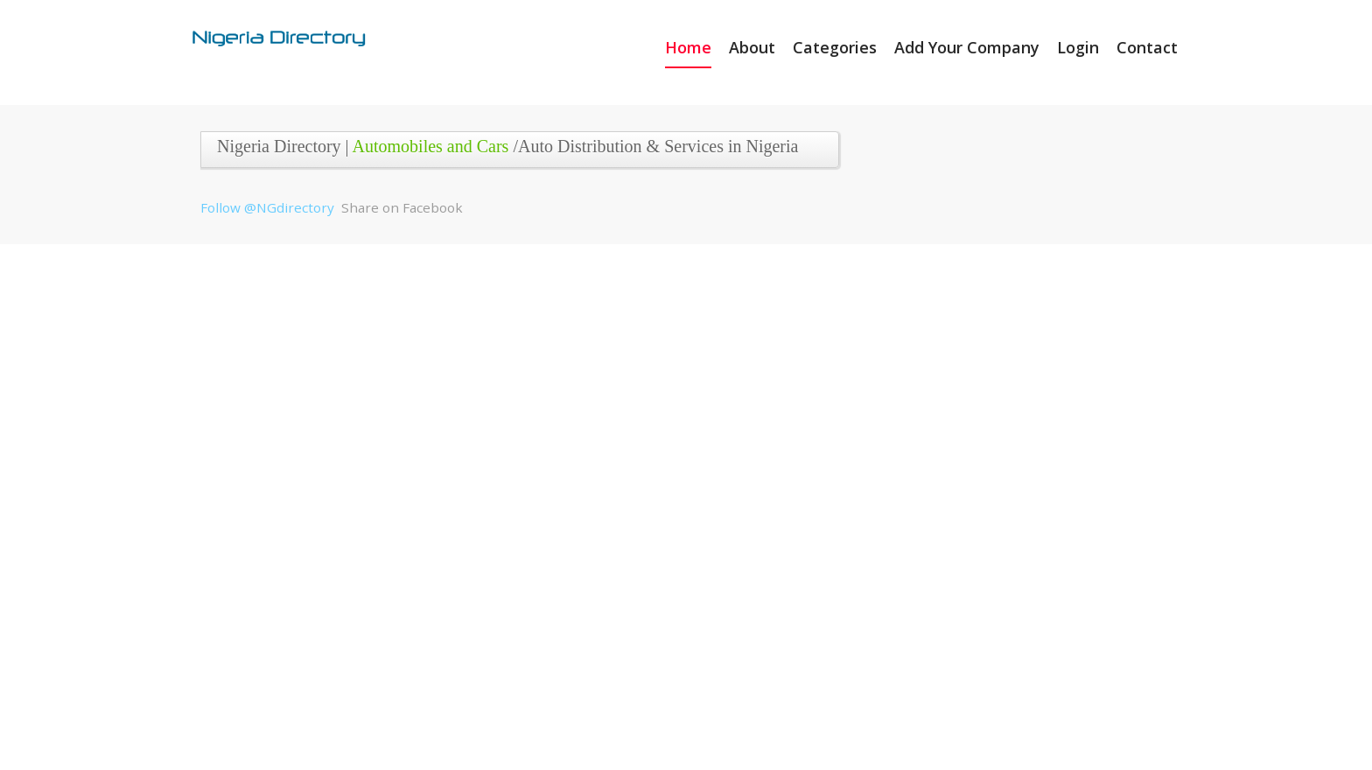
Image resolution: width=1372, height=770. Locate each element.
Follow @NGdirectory (267, 207)
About (752, 47)
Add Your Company (967, 47)
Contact (1147, 47)
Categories (835, 47)
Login (1078, 47)
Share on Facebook (402, 207)
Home (688, 47)
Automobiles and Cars (431, 146)
